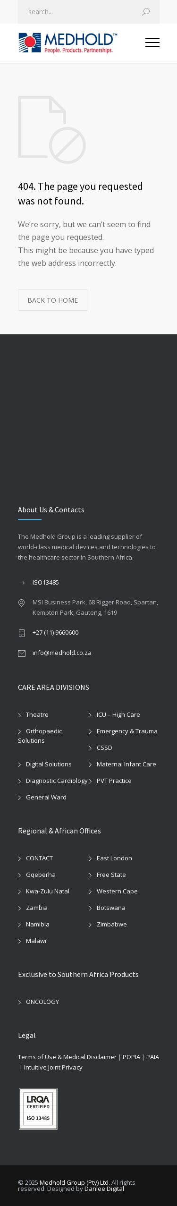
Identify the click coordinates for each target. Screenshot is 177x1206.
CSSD (104, 747)
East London (114, 858)
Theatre (37, 714)
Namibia (38, 924)
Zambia (37, 907)
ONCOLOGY (42, 1001)
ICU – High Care (118, 714)
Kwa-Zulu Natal (47, 891)
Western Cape (117, 891)
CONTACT (39, 858)
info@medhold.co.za (62, 652)
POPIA (131, 1057)
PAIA (152, 1057)
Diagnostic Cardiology (57, 780)
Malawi (36, 940)
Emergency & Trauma (127, 731)
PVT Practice (114, 780)
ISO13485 (46, 582)
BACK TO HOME (52, 300)
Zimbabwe (112, 924)
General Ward (46, 797)
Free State (111, 874)
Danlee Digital (104, 1188)
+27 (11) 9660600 (55, 632)
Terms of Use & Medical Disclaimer (67, 1057)
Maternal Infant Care (126, 764)
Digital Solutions (49, 764)
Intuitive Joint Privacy (53, 1067)
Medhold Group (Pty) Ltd (74, 1182)
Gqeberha (41, 874)
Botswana (111, 907)
